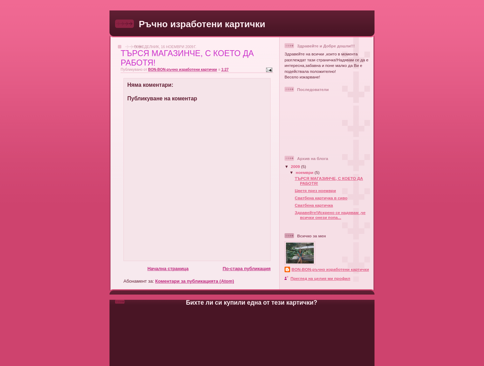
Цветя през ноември (315, 190)
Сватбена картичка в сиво (321, 198)
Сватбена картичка (314, 205)
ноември (305, 172)
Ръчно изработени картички (202, 24)
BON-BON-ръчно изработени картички (330, 269)
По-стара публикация (246, 268)
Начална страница (168, 268)
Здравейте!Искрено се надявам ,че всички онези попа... (330, 215)
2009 (296, 166)
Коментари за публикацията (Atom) (194, 281)
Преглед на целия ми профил (320, 278)
